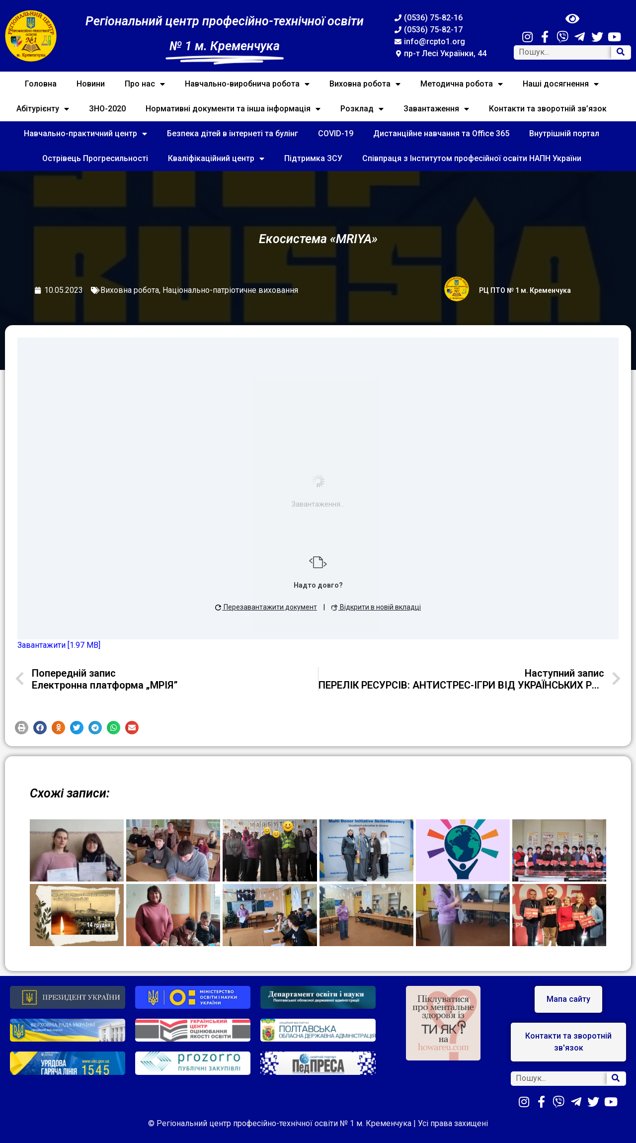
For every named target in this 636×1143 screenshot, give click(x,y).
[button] (21, 727)
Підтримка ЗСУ (313, 158)
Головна (41, 83)
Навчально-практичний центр (85, 134)
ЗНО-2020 (107, 108)
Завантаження (436, 109)
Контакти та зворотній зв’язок (548, 108)
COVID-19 (335, 133)
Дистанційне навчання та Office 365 (441, 133)
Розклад (362, 109)
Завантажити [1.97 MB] (58, 645)
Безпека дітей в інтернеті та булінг (232, 133)
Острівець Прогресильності (95, 158)
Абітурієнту (42, 109)
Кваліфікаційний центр (216, 159)
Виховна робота (364, 84)
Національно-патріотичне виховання (230, 290)
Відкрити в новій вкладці (376, 607)
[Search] (620, 52)
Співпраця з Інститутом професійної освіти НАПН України (471, 158)
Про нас (145, 84)
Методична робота (461, 84)
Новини (91, 83)
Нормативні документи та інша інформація (233, 109)
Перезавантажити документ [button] (266, 607)
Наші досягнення (561, 84)
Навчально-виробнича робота (247, 84)
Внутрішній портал (564, 133)
